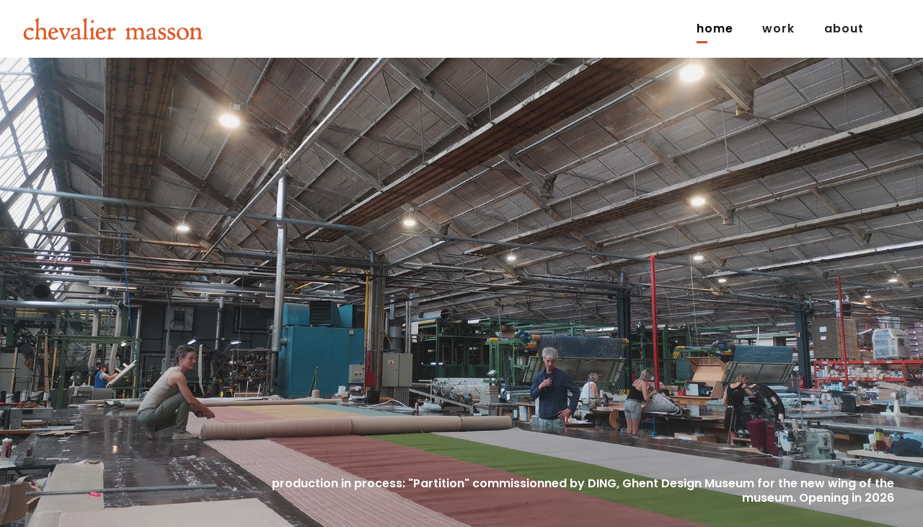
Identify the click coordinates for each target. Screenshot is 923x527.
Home (715, 28)
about (844, 28)
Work (778, 28)
